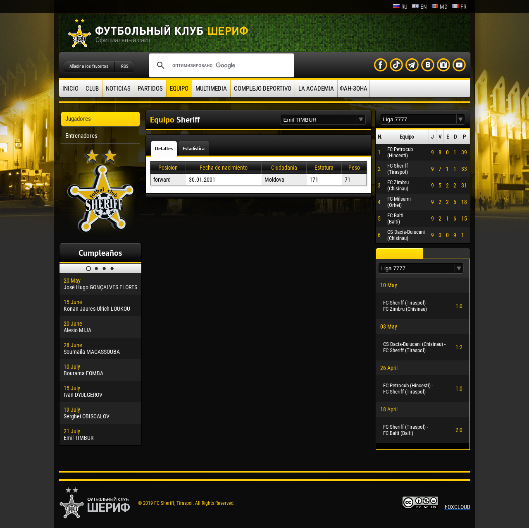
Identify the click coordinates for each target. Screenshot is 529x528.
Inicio (70, 88)
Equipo (179, 88)
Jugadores (78, 118)
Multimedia (211, 88)
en (419, 6)
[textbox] (318, 120)
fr (459, 6)
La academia (316, 88)
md (439, 6)
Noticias (118, 88)
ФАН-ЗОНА (353, 88)
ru (400, 6)
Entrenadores (81, 135)
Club (92, 88)
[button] (361, 120)
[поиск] (220, 65)
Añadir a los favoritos (88, 66)
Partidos (150, 88)
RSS (125, 66)
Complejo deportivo (262, 88)
